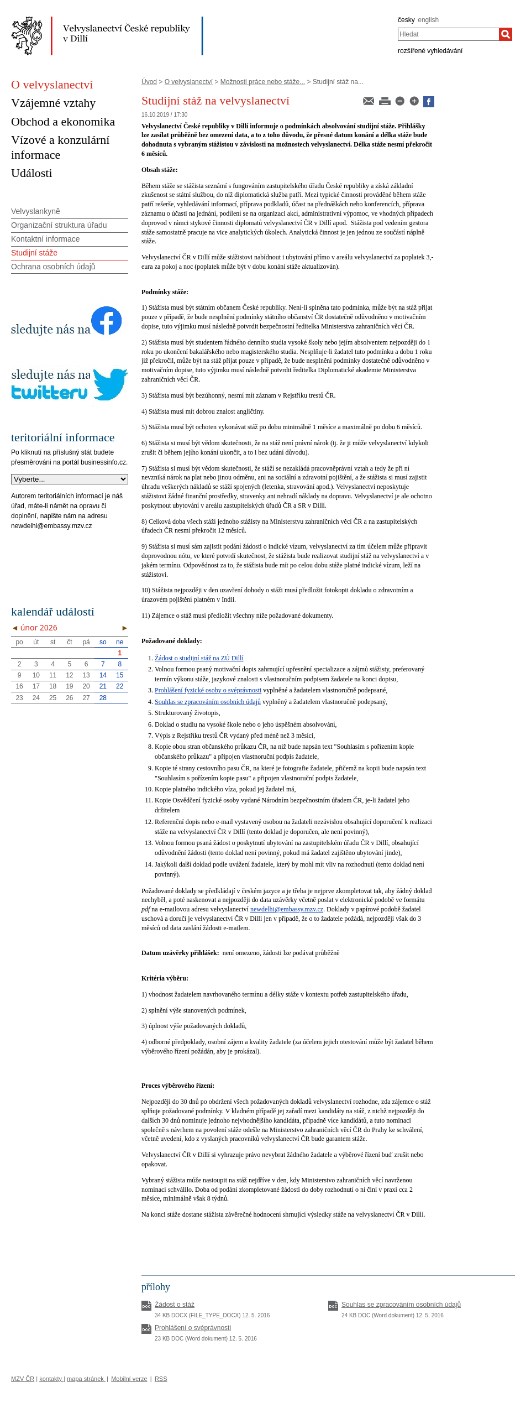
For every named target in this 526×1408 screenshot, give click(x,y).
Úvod (149, 82)
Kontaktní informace (45, 238)
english (428, 20)
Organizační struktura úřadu (59, 225)
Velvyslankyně (35, 211)
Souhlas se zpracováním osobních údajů (208, 702)
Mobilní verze (129, 1378)
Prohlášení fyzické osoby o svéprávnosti (208, 690)
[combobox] (448, 34)
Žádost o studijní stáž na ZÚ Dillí (199, 658)
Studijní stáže (34, 252)
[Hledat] (505, 34)
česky (406, 20)
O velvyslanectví (189, 82)
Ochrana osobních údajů (53, 266)
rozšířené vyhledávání (430, 51)
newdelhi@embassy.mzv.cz (286, 909)
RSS (161, 1378)
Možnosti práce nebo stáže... (262, 82)
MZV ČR (22, 1378)
